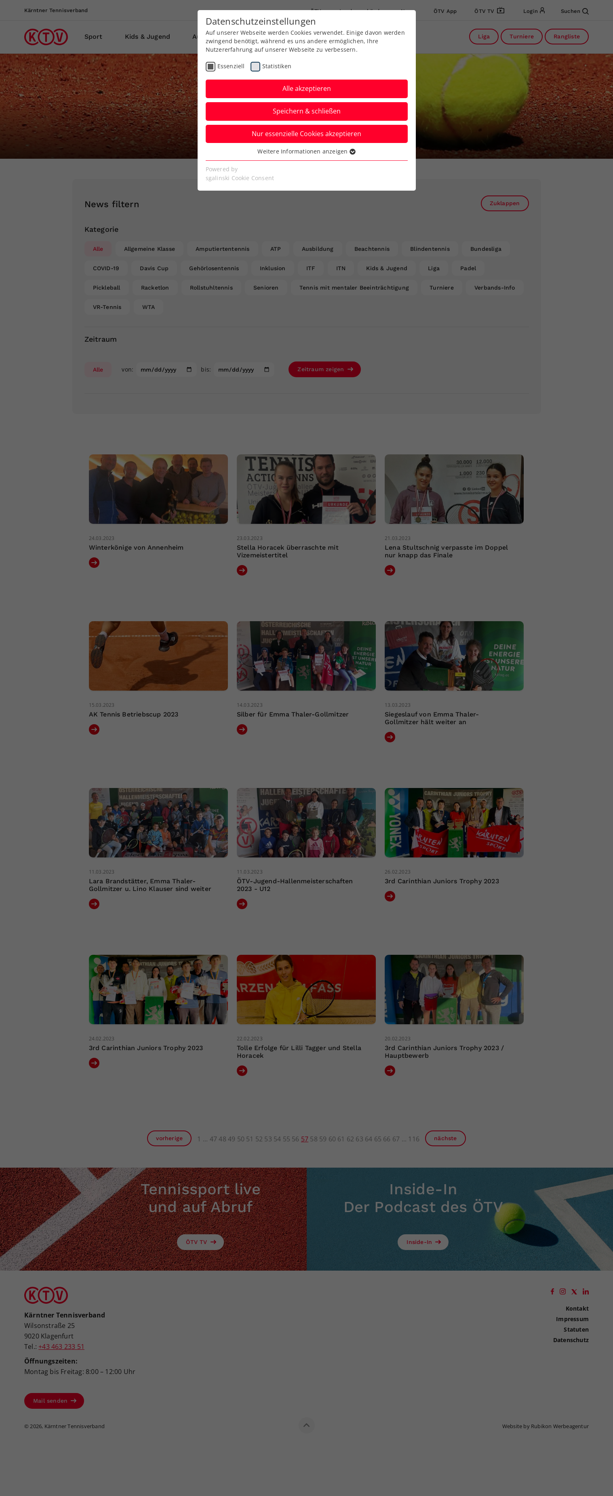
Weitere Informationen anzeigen (306, 151)
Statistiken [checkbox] (276, 66)
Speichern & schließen (307, 111)
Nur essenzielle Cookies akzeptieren (306, 133)
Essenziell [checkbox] (231, 66)
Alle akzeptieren (306, 88)
